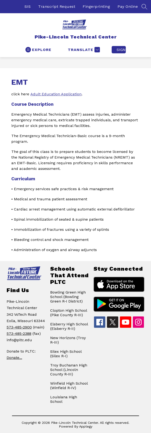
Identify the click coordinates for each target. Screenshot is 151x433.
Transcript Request (56, 6)
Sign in (121, 49)
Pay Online (128, 6)
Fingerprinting (96, 6)
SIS (27, 6)
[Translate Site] (83, 50)
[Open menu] (38, 50)
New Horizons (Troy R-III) (68, 340)
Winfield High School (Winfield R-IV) (69, 385)
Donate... (14, 357)
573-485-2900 (19, 327)
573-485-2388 (19, 333)
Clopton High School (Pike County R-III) (68, 312)
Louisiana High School (63, 399)
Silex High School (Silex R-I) (66, 353)
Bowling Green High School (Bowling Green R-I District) (68, 296)
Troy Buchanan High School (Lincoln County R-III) (68, 369)
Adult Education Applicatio (54, 94)
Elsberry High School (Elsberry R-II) (69, 326)
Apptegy (85, 426)
